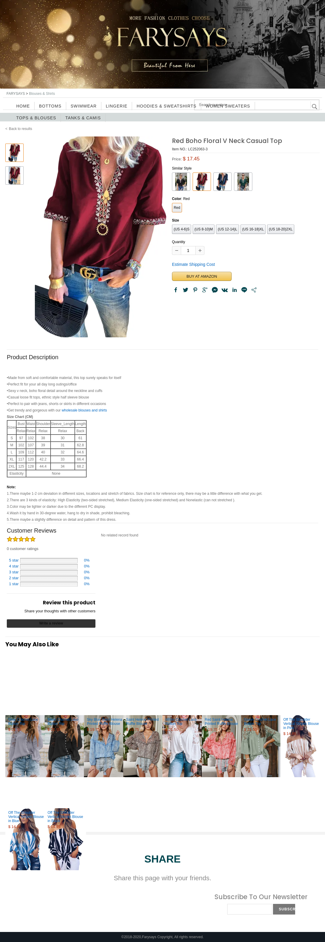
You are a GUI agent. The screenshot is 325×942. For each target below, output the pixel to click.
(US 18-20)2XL (280, 229)
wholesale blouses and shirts (84, 410)
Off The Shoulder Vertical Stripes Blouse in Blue (26, 817)
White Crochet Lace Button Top (180, 722)
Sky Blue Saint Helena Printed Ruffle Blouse (104, 722)
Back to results (20, 129)
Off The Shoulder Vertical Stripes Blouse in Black (65, 817)
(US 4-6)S (181, 229)
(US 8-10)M (203, 229)
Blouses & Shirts (42, 94)
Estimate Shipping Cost (193, 264)
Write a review (51, 623)
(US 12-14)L (227, 229)
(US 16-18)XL (253, 229)
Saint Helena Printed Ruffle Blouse (142, 722)
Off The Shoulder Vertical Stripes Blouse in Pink (301, 724)
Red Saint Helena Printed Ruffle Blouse (221, 722)
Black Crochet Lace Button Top (63, 722)
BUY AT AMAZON (201, 276)
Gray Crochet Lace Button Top (23, 722)
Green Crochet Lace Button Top (260, 722)
